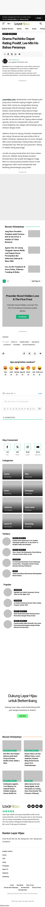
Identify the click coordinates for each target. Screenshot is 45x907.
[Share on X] (11, 54)
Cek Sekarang (22, 317)
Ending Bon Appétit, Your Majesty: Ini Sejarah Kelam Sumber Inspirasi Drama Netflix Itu (10, 788)
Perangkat (29, 491)
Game (6, 491)
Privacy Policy (12, 19)
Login (39, 393)
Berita (5, 34)
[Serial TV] (12, 521)
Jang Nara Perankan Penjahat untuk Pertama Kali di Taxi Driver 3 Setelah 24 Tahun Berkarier (14, 236)
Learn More (22, 716)
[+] (33, 409)
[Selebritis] (12, 505)
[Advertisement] (23, 7)
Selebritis (8, 507)
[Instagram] (27, 450)
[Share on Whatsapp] (15, 54)
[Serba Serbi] (33, 505)
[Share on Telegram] (19, 54)
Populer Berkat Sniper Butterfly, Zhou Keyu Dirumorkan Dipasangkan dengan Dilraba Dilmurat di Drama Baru (27, 625)
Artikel (27, 750)
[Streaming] (33, 521)
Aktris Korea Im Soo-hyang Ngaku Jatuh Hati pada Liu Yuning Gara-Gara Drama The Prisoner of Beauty (33, 788)
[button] (39, 18)
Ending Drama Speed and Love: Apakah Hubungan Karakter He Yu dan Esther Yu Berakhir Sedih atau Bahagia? (25, 542)
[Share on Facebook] (8, 54)
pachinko (17, 344)
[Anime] (12, 471)
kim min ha (35, 342)
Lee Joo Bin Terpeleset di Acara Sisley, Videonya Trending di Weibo (15, 269)
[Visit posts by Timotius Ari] (4, 61)
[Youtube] (38, 450)
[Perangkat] (33, 488)
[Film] (33, 471)
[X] (17, 450)
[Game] (12, 488)
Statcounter (4, 905)
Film (26, 474)
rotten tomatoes (29, 344)
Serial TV (13, 34)
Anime (6, 474)
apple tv (14, 342)
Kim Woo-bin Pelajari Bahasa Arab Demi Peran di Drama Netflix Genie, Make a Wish (11, 758)
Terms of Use (24, 19)
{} (30, 409)
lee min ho (7, 344)
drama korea (24, 342)
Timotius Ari (15, 60)
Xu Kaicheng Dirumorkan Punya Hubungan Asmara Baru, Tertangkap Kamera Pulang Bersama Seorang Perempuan (26, 564)
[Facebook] (7, 450)
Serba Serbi (29, 507)
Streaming (29, 524)
